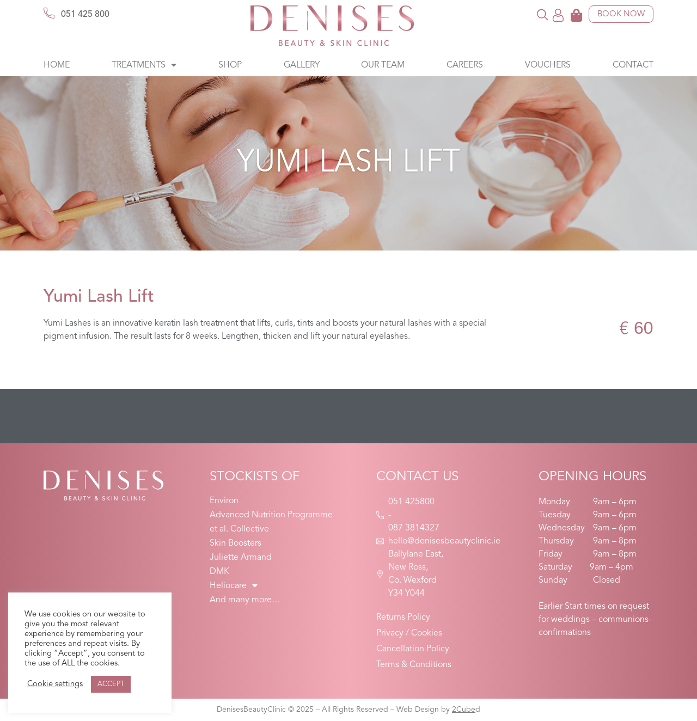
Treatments (144, 65)
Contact (633, 65)
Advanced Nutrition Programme (271, 515)
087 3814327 (413, 528)
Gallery (302, 65)
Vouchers (548, 65)
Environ (224, 501)
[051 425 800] (49, 13)
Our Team (383, 65)
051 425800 (411, 502)
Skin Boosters (235, 543)
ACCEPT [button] (110, 684)
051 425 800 (85, 14)
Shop (230, 65)
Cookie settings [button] (55, 684)
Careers (465, 65)
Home (57, 65)
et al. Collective (239, 529)
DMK (219, 571)
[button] (543, 14)
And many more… (245, 600)
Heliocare (234, 586)
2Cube (463, 709)
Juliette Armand (241, 557)
